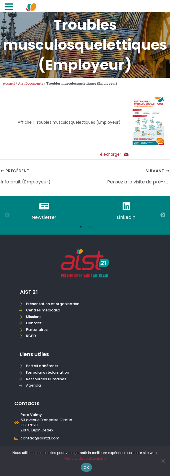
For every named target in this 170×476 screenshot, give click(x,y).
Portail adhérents (42, 365)
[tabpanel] (44, 211)
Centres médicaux (43, 310)
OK (86, 467)
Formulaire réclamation (47, 372)
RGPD (31, 335)
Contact (34, 323)
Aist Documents (30, 83)
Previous (7, 215)
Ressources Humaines (46, 379)
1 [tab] (81, 227)
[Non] (163, 461)
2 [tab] (89, 227)
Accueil (9, 83)
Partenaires (37, 329)
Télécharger (113, 154)
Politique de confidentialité (85, 458)
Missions (33, 316)
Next (163, 215)
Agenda (33, 385)
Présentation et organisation (52, 303)
